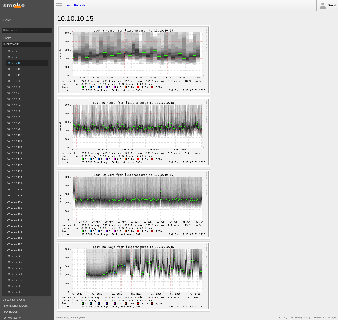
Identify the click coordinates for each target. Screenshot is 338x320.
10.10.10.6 (13, 57)
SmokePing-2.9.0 (299, 317)
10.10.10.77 (13, 93)
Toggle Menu (59, 5)
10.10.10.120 (14, 165)
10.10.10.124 (14, 171)
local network (11, 44)
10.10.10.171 (14, 219)
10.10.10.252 (14, 286)
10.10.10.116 (14, 159)
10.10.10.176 (14, 231)
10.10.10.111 (14, 153)
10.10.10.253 (14, 292)
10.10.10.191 (14, 249)
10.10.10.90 (13, 111)
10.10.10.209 (14, 261)
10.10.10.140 (14, 201)
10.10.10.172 (14, 225)
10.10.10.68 (13, 87)
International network (15, 305)
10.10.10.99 (13, 129)
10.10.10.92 (13, 123)
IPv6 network (10, 311)
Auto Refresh (76, 5)
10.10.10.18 (13, 69)
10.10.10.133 (14, 189)
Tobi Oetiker (316, 317)
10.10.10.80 (13, 99)
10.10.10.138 (14, 195)
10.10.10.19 (13, 75)
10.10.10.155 (14, 207)
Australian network (14, 299)
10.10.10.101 (14, 141)
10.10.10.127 (14, 177)
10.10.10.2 (13, 51)
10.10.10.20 (13, 81)
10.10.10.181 (14, 237)
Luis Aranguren (77, 317)
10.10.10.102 (14, 147)
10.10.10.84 (13, 105)
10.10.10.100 (14, 135)
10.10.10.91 (13, 117)
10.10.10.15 (13, 63)
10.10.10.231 (14, 273)
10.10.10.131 (14, 183)
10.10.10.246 (14, 279)
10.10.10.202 (14, 255)
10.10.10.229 (14, 267)
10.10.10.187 (14, 243)
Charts (7, 38)
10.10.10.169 (14, 213)
